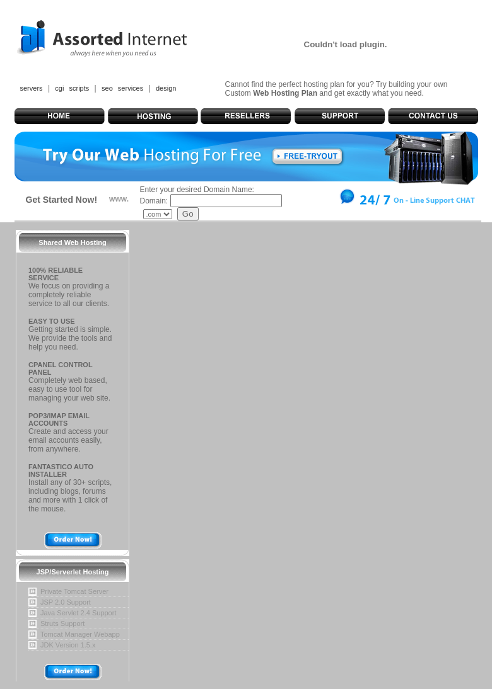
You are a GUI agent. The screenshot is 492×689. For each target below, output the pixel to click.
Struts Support (62, 623)
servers (31, 88)
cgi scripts (72, 88)
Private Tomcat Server (74, 591)
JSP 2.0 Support (65, 602)
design (166, 88)
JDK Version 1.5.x (67, 645)
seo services (122, 88)
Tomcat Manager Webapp (80, 634)
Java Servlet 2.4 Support (78, 613)
